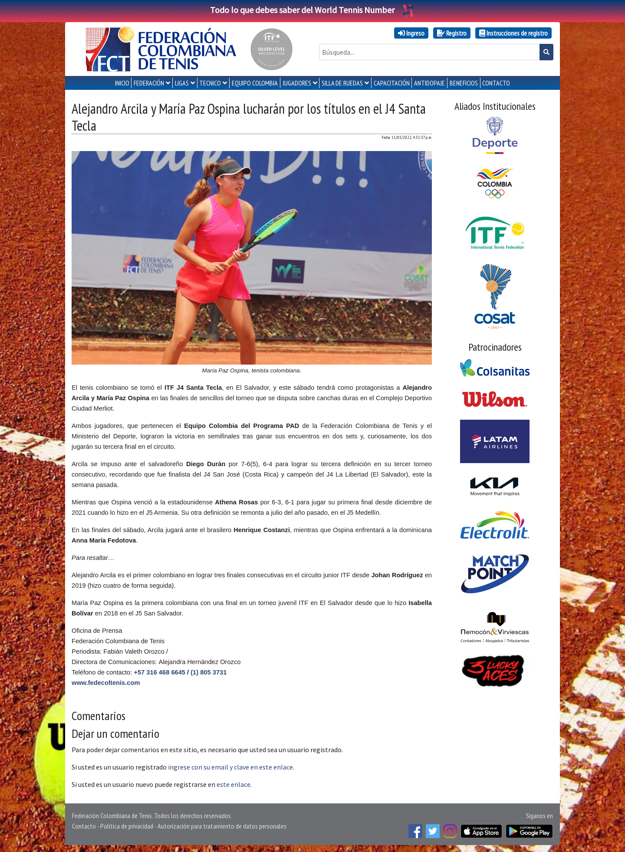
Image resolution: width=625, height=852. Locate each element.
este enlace (233, 784)
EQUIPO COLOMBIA (255, 83)
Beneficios (464, 83)
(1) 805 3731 (209, 672)
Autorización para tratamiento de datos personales (222, 826)
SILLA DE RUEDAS (342, 83)
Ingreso (411, 33)
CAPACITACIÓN (392, 83)
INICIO (122, 83)
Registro (452, 33)
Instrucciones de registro (513, 33)
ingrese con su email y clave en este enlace (230, 767)
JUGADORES (297, 83)
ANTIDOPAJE (429, 83)
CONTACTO (496, 83)
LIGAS (182, 83)
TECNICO (210, 83)
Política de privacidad (126, 826)
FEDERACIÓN (149, 83)
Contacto (84, 826)
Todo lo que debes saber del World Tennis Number (312, 9)
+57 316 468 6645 (159, 672)
